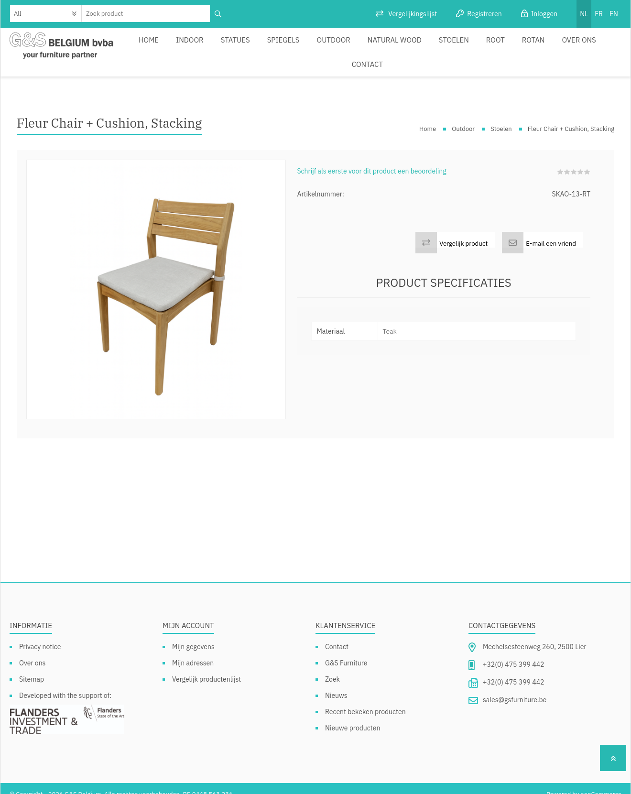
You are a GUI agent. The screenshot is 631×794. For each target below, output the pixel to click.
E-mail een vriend (551, 232)
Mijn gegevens (193, 635)
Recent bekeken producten (365, 700)
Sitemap (31, 667)
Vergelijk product (463, 232)
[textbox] (146, 13)
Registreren (484, 14)
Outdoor (315, 46)
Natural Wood (370, 46)
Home (149, 46)
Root (460, 46)
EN (613, 14)
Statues (226, 46)
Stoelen (424, 46)
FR (599, 14)
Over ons (536, 46)
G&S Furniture (346, 651)
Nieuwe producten (352, 716)
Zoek (332, 667)
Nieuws (336, 684)
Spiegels (270, 46)
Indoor (186, 46)
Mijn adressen (193, 651)
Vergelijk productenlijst (206, 667)
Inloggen (544, 14)
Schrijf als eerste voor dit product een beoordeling (371, 159)
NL (584, 14)
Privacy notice (40, 635)
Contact (580, 46)
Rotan (494, 46)
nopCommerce (600, 783)
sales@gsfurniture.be (514, 688)
